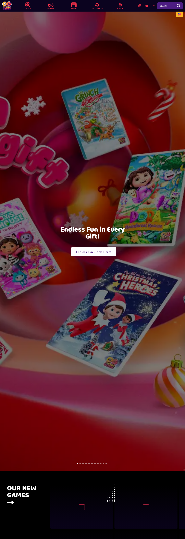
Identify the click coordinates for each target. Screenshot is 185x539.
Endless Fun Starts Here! (93, 252)
